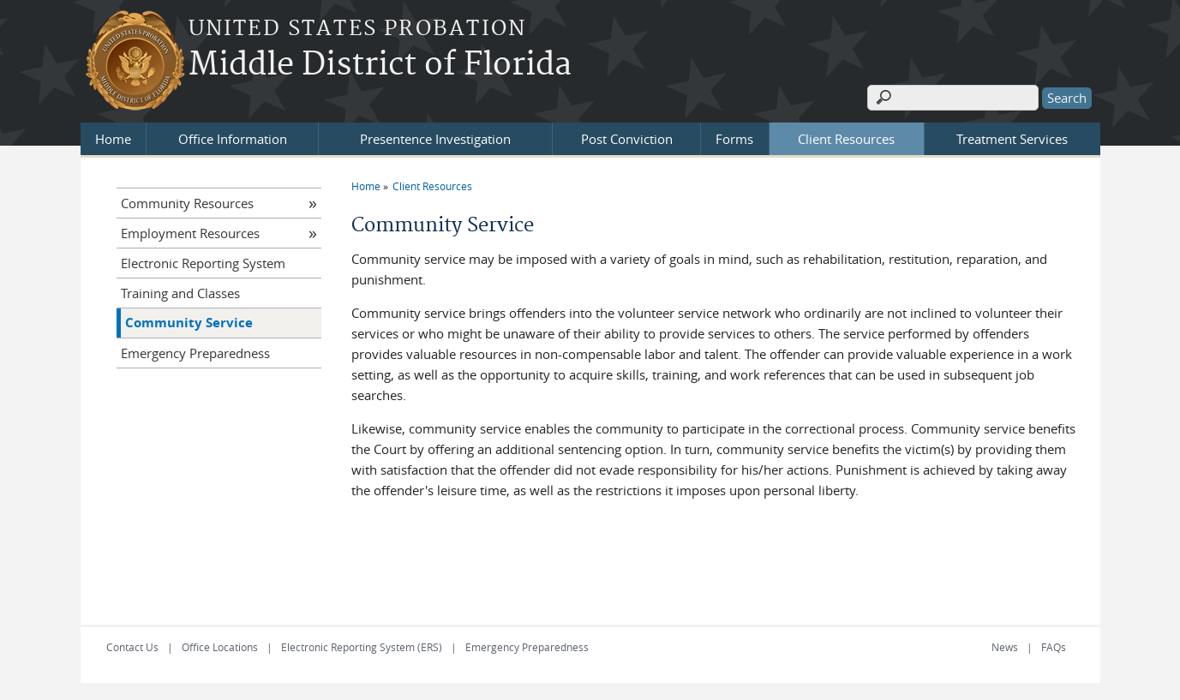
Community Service (189, 323)
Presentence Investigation (435, 138)
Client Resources (846, 138)
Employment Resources (190, 233)
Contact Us (132, 647)
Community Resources (187, 203)
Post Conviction (627, 138)
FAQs (1053, 647)
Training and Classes (180, 293)
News (1004, 647)
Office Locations (220, 647)
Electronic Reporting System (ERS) (361, 647)
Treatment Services (1012, 138)
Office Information (232, 138)
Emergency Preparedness (195, 353)
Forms (734, 138)
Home (113, 138)
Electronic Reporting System (203, 263)
